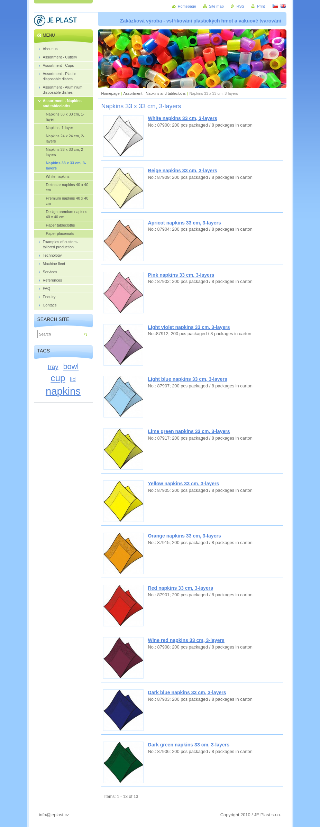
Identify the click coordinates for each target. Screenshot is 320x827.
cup (58, 378)
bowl (71, 366)
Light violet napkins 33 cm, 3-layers (189, 327)
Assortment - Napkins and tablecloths (155, 93)
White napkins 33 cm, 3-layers (182, 118)
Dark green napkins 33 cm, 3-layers (189, 744)
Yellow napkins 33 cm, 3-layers (183, 483)
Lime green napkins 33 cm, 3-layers (189, 431)
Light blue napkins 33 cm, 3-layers (187, 379)
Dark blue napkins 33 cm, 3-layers (187, 692)
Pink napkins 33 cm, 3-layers (181, 275)
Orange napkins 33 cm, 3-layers (184, 536)
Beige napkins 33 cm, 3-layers (182, 170)
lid (72, 379)
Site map (216, 6)
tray (53, 366)
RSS (240, 6)
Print (261, 6)
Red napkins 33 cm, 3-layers (180, 588)
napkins (63, 391)
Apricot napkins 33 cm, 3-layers (184, 223)
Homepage (110, 93)
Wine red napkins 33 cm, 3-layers (186, 640)
